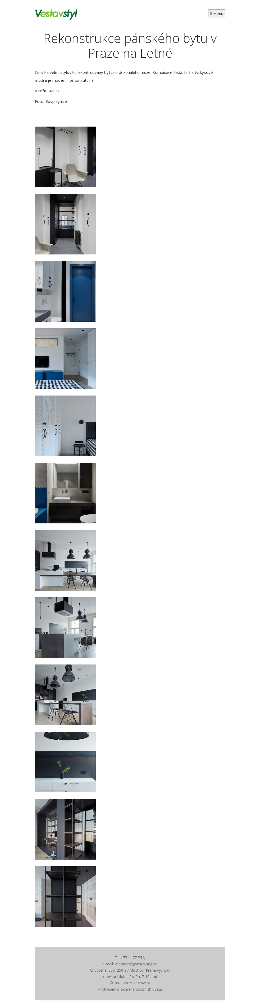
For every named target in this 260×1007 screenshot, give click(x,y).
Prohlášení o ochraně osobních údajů (130, 989)
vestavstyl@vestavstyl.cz (136, 963)
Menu (216, 13)
